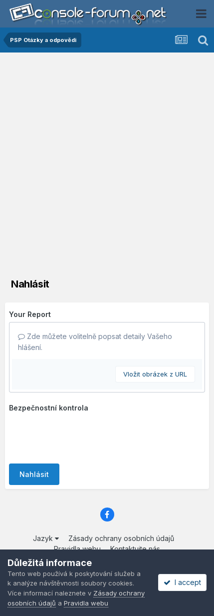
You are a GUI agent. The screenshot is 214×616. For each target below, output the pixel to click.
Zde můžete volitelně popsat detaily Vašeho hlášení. (95, 342)
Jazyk (46, 538)
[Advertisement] (107, 165)
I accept (182, 582)
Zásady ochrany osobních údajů (121, 538)
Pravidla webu (86, 603)
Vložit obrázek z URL (155, 374)
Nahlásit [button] (34, 474)
